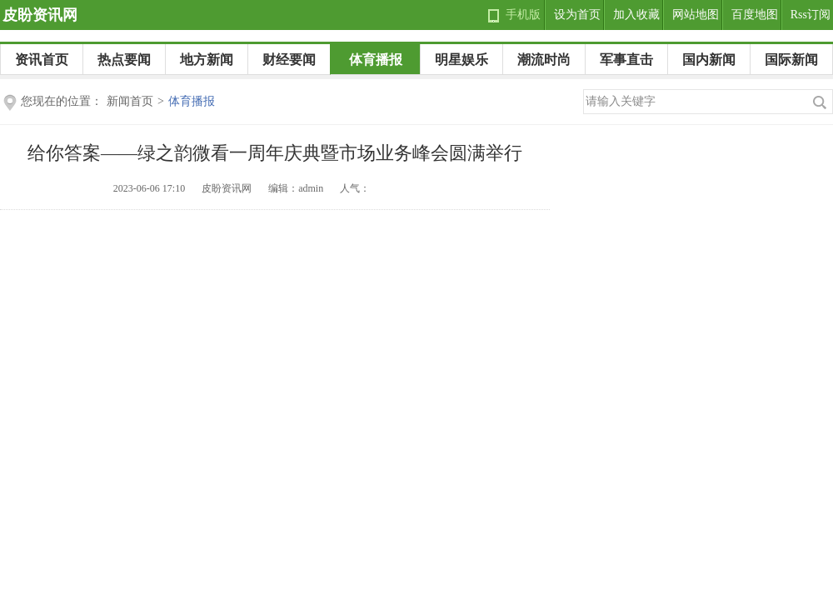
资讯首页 (41, 59)
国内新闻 (709, 59)
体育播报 (375, 59)
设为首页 (577, 14)
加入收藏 (636, 14)
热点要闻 (124, 59)
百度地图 (754, 14)
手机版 (523, 14)
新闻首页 (130, 101)
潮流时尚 (544, 59)
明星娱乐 (461, 59)
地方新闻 (206, 59)
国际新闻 (791, 59)
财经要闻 (289, 59)
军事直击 (626, 59)
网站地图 (695, 14)
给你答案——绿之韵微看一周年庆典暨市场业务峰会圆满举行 (274, 152)
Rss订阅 (811, 14)
